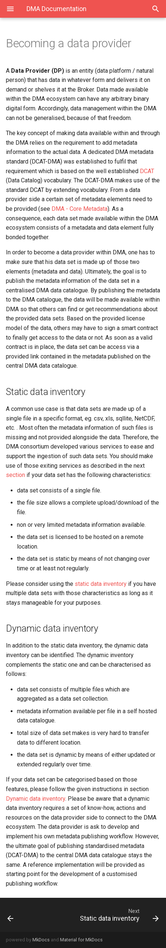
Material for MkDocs (81, 939)
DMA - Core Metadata (79, 208)
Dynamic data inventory (35, 798)
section (15, 474)
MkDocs (41, 939)
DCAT (147, 171)
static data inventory (101, 583)
